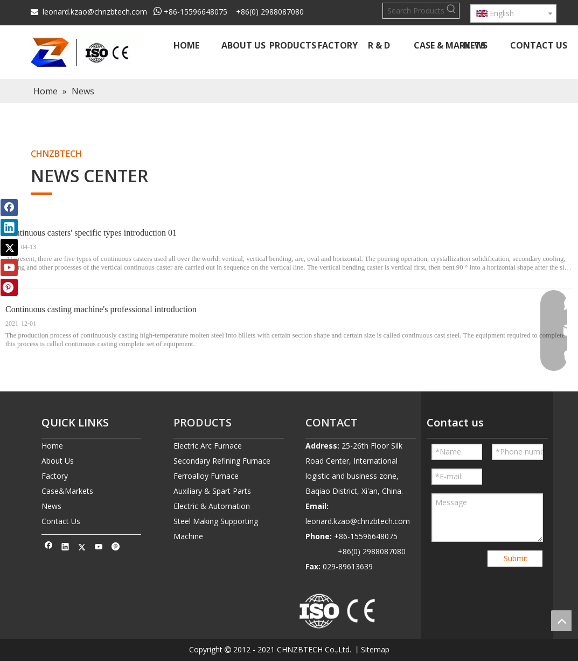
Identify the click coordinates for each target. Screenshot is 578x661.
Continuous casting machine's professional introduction (101, 309)
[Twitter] (82, 548)
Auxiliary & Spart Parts (212, 491)
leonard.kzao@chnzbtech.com (95, 11)
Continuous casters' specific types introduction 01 (91, 232)
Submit (516, 558)
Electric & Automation (211, 506)
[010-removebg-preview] (338, 612)
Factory (54, 476)
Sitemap (375, 649)
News (51, 506)
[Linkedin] (65, 548)
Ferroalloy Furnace (206, 476)
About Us (57, 461)
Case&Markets (67, 491)
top (561, 620)
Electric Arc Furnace (207, 445)
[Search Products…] (413, 10)
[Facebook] (48, 548)
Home (52, 445)
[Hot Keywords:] (451, 10)
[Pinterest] (115, 548)
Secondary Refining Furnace (221, 461)
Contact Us (60, 521)
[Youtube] (99, 548)
